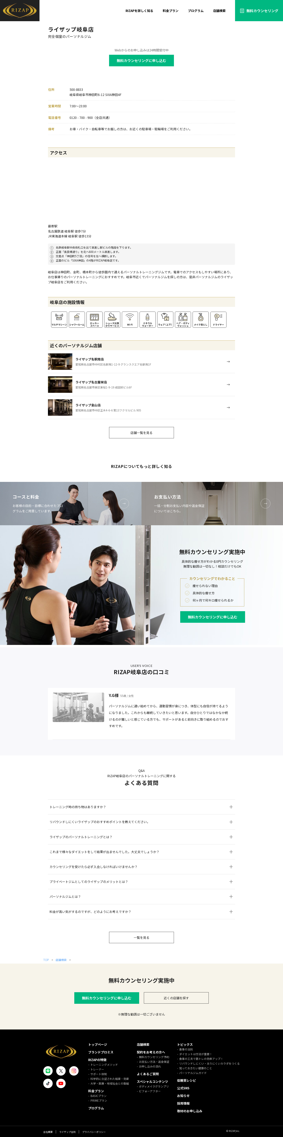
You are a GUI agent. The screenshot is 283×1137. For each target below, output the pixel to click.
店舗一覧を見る (141, 432)
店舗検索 (219, 10)
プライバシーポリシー (94, 1131)
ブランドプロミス (100, 1052)
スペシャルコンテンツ (152, 1081)
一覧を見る (141, 937)
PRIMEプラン (98, 1100)
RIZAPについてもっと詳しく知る (141, 466)
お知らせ (183, 1095)
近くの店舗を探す (176, 998)
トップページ (97, 1044)
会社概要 (48, 1131)
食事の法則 (186, 1049)
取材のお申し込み (189, 1111)
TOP (46, 960)
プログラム (196, 10)
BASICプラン (98, 1096)
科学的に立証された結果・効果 (109, 1079)
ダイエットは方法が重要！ (195, 1054)
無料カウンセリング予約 (154, 1057)
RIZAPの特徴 (97, 1059)
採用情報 (183, 1103)
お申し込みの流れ (150, 1066)
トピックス (185, 1044)
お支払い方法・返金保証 (154, 1062)
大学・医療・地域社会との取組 (109, 1083)
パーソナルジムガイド (193, 1073)
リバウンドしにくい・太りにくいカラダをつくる (209, 1063)
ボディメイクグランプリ (154, 1086)
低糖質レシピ (186, 1080)
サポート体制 (98, 1074)
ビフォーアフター (150, 1091)
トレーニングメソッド (104, 1065)
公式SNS (183, 1088)
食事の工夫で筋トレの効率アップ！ (201, 1059)
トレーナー (97, 1069)
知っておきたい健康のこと (195, 1068)
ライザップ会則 (67, 1131)
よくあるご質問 (148, 1073)
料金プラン (170, 10)
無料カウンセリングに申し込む (141, 60)
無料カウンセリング (262, 10)
